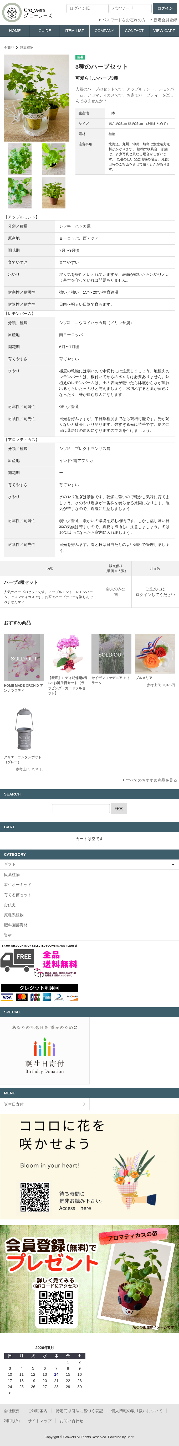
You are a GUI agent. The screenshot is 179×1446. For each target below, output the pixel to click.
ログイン (143, 594)
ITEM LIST (74, 30)
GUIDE (44, 30)
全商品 (9, 48)
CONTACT (134, 30)
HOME (15, 30)
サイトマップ (40, 1420)
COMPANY (104, 30)
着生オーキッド (18, 884)
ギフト (10, 864)
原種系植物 (14, 915)
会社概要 (12, 1411)
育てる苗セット (18, 895)
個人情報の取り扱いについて (136, 1411)
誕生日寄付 (14, 1104)
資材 (8, 935)
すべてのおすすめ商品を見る (151, 780)
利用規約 (12, 1420)
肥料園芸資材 (16, 925)
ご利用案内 (38, 1411)
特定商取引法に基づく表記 (79, 1411)
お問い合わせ (71, 1420)
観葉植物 (26, 48)
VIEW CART (164, 30)
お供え (10, 904)
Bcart (131, 1437)
